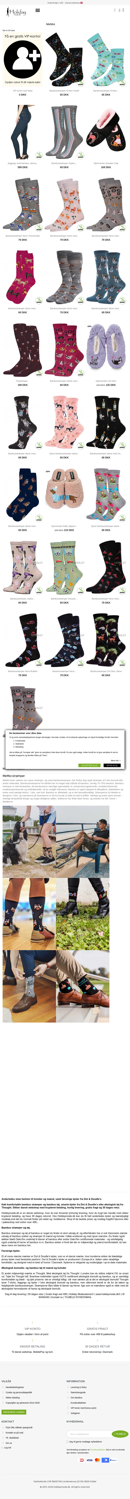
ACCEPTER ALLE (89, 765)
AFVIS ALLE (112, 765)
